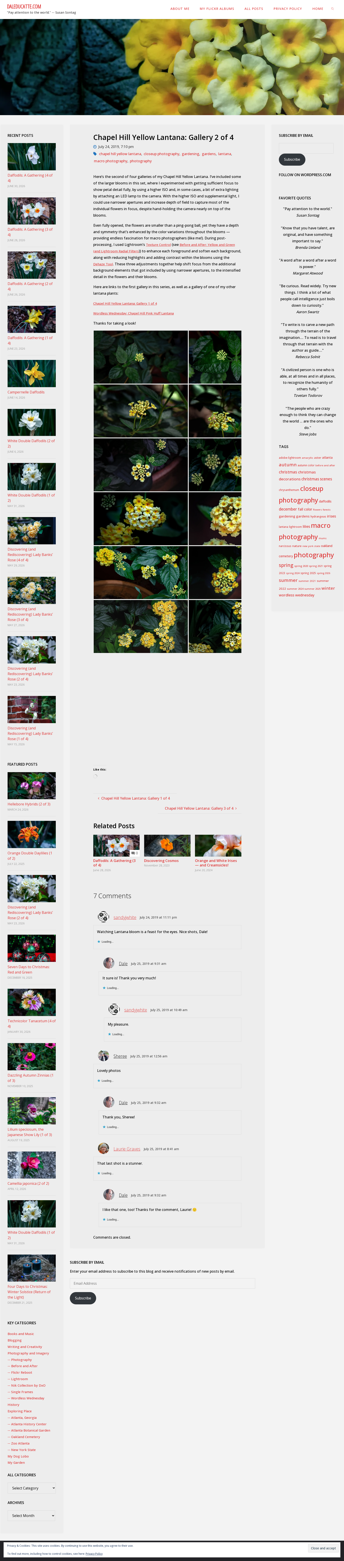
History (14, 1404)
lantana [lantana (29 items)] (283, 526)
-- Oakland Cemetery (25, 1436)
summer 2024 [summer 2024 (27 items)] (295, 588)
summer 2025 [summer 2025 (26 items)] (312, 588)
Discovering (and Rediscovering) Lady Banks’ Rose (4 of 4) (30, 554)
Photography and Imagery (30, 1353)
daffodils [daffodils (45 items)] (325, 501)
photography (141, 160)
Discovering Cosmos (161, 860)
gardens (209, 153)
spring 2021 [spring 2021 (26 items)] (316, 566)
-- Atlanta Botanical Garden (31, 1430)
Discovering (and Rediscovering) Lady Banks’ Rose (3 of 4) (30, 614)
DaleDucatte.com (24, 6)
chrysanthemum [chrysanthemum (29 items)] (289, 490)
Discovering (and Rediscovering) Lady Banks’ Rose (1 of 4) (30, 733)
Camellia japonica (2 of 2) (28, 1183)
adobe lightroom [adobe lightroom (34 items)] (290, 458)
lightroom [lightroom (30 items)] (295, 526)
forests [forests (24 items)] (327, 509)
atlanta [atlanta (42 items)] (327, 458)
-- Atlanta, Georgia (23, 1417)
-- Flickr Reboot (20, 1372)
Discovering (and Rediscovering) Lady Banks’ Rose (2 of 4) (30, 674)
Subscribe (83, 1298)
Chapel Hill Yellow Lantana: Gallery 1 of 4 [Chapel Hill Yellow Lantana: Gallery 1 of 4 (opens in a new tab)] (127, 303)
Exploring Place (20, 1411)
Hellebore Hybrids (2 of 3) (29, 804)
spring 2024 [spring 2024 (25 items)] (293, 573)
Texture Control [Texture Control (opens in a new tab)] (159, 244)
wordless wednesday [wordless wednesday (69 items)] (296, 595)
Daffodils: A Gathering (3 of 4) (114, 863)
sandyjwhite (125, 917)
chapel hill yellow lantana (120, 153)
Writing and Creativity (26, 1346)
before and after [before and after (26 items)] (325, 465)
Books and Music (22, 1333)
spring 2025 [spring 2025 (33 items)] (308, 573)
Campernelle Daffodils (26, 392)
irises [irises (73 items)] (331, 516)
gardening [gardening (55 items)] (287, 516)
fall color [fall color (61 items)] (305, 509)
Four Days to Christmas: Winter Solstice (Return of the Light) (29, 1292)
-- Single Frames (21, 1391)
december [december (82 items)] (288, 509)
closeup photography (161, 153)
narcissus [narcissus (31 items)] (285, 546)
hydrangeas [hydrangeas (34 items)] (318, 516)
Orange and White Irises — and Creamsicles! (216, 863)
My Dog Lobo (19, 1456)
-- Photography (20, 1359)
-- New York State (22, 1449)
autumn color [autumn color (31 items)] (306, 465)
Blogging (15, 1340)
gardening (190, 153)
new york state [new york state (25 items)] (311, 546)
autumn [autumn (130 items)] (288, 465)
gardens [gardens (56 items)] (303, 516)
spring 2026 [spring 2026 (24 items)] (323, 573)
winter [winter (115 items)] (328, 588)
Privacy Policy (94, 1554)
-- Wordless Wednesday (27, 1398)
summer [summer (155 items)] (288, 580)
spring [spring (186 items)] (286, 565)
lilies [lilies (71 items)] (306, 526)
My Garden (17, 1462)
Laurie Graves (127, 1149)
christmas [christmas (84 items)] (288, 472)
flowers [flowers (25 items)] (317, 509)
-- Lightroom (18, 1378)
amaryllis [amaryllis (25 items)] (307, 457)
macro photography (110, 160)
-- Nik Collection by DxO (28, 1385)
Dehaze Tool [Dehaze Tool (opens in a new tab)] (121, 264)
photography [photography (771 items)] (314, 554)
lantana (224, 153)
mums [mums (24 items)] (323, 538)
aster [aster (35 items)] (317, 458)
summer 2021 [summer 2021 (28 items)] (307, 581)
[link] (332, 8)
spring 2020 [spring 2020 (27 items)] (301, 566)
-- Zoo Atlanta (19, 1443)
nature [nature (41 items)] (297, 546)
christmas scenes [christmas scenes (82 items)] (316, 479)
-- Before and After (24, 1365)
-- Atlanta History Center (28, 1424)
